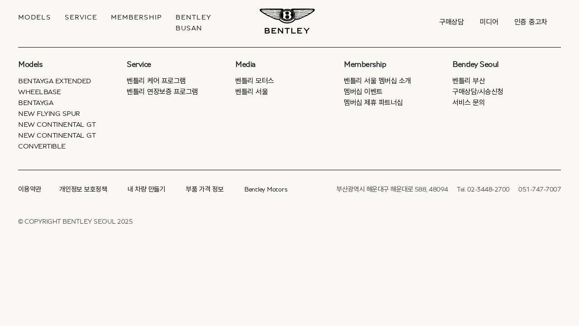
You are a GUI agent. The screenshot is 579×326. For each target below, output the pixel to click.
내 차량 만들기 (147, 189)
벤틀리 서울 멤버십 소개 (377, 81)
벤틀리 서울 (251, 92)
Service (81, 17)
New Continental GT (56, 124)
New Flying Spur (49, 113)
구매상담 (451, 22)
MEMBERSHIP (136, 17)
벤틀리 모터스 (254, 81)
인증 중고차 (531, 22)
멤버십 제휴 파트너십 (373, 102)
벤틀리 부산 (468, 81)
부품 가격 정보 (205, 189)
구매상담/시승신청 (477, 92)
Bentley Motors (266, 189)
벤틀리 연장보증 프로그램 (162, 92)
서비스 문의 (468, 102)
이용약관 (29, 189)
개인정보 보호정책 (83, 189)
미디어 (489, 22)
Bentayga (35, 102)
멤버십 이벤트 (363, 92)
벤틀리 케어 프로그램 (156, 81)
